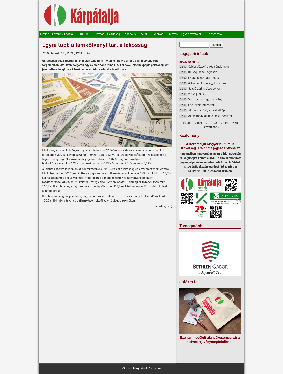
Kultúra (84, 34)
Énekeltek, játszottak (201, 105)
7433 (214, 122)
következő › (211, 127)
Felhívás (158, 34)
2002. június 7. (197, 94)
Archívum (155, 368)
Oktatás (99, 34)
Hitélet (143, 34)
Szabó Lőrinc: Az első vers (205, 88)
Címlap (44, 34)
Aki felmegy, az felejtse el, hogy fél (210, 116)
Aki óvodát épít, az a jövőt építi (207, 110)
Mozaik (173, 34)
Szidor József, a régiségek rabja (208, 66)
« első (186, 122)
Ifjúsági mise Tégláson (202, 72)
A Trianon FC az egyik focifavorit (209, 83)
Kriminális (129, 34)
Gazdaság (113, 34)
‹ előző (197, 122)
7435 (234, 122)
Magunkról (140, 368)
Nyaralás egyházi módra (203, 77)
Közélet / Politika (63, 34)
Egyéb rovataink (191, 34)
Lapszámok (214, 34)
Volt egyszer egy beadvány (205, 99)
